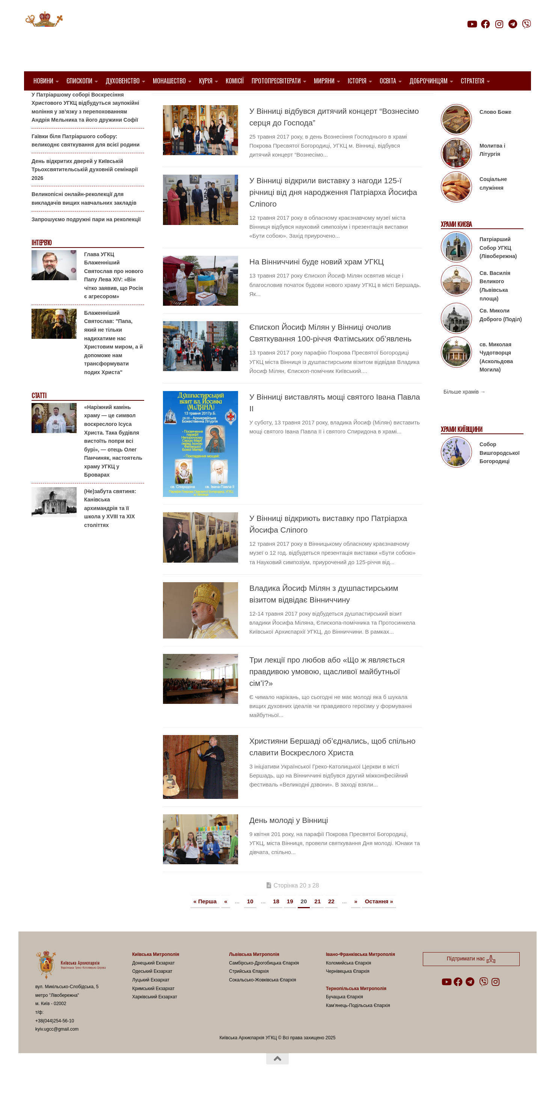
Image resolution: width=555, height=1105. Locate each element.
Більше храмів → (464, 411)
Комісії (235, 80)
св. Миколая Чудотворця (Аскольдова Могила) (496, 376)
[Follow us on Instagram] (499, 24)
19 (290, 920)
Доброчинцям (428, 80)
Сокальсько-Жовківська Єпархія (262, 999)
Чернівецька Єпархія (347, 990)
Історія (357, 80)
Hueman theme (124, 1089)
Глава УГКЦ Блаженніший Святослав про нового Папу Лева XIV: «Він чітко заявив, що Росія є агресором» (113, 294)
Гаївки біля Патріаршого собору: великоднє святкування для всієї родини (86, 159)
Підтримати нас (478, 39)
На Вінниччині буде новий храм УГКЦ (316, 280)
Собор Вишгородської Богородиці (500, 471)
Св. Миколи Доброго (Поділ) (501, 334)
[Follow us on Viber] (526, 24)
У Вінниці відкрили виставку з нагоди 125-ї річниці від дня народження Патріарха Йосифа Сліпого (333, 211)
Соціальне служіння (493, 202)
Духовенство (123, 80)
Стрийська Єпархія (249, 990)
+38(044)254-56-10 (54, 1039)
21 (317, 920)
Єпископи (79, 80)
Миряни (324, 80)
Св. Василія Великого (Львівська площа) (495, 305)
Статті (39, 415)
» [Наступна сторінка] (355, 920)
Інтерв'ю (41, 262)
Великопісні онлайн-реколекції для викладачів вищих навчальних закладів (84, 217)
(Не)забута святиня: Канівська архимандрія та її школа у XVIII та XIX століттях (110, 527)
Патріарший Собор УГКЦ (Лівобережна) (498, 266)
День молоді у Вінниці (288, 839)
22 (331, 920)
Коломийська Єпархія (348, 982)
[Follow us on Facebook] (485, 24)
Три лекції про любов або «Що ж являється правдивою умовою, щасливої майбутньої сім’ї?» (327, 690)
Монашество (169, 80)
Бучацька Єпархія (344, 1016)
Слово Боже (495, 131)
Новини (43, 80)
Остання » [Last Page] (379, 920)
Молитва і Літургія (492, 169)
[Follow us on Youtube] (471, 24)
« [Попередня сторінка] (225, 920)
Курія (206, 80)
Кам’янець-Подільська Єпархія (358, 1024)
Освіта (388, 80)
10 (250, 920)
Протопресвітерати (276, 80)
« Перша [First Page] (205, 920)
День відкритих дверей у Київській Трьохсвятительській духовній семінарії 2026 (85, 188)
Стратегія (472, 80)
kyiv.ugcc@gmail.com (56, 1048)
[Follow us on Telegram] (512, 24)
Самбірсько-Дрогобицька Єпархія (264, 982)
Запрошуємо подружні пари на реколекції (86, 238)
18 (276, 920)
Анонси (41, 102)
